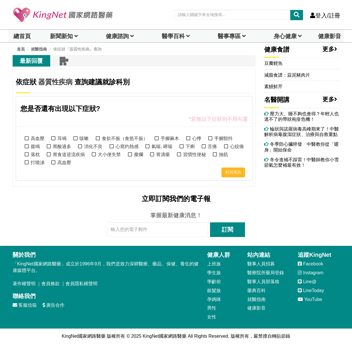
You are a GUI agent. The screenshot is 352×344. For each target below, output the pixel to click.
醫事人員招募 (261, 263)
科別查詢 (233, 172)
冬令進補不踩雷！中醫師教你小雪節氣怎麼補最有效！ (301, 162)
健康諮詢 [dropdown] (117, 36)
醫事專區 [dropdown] (229, 36)
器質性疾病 (55, 82)
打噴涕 (37, 162)
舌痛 (212, 146)
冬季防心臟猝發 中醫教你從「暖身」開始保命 (301, 147)
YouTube (310, 299)
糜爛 (138, 154)
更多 (329, 49)
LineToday (311, 290)
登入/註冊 (325, 15)
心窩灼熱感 (127, 146)
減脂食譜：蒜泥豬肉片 (287, 75)
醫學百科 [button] (173, 36)
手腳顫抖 (223, 138)
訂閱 (227, 229)
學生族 (214, 272)
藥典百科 (256, 290)
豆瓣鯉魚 (273, 63)
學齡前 (214, 281)
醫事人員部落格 (263, 281)
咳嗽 (84, 138)
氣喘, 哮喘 (161, 146)
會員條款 (50, 283)
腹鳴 (35, 146)
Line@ (307, 281)
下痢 (190, 146)
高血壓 (37, 138)
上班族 (214, 263)
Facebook (310, 263)
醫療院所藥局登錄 (265, 272)
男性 (211, 308)
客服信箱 (25, 305)
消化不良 (93, 146)
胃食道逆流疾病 (69, 154)
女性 (211, 316)
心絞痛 (237, 146)
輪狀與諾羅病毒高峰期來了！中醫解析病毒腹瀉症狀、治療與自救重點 (301, 132)
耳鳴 (62, 138)
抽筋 (223, 154)
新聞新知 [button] (61, 36)
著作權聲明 (24, 283)
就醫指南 (256, 299)
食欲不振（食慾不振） (125, 138)
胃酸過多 (62, 146)
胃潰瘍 (163, 154)
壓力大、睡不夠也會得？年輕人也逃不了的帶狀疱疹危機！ (301, 116)
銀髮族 (214, 290)
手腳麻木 (170, 138)
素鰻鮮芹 (273, 86)
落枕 (35, 154)
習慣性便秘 (194, 154)
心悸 (196, 138)
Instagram (311, 272)
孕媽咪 (214, 299)
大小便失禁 (109, 154)
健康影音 (329, 36)
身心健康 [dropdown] (285, 36)
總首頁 (22, 36)
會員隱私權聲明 (81, 283)
